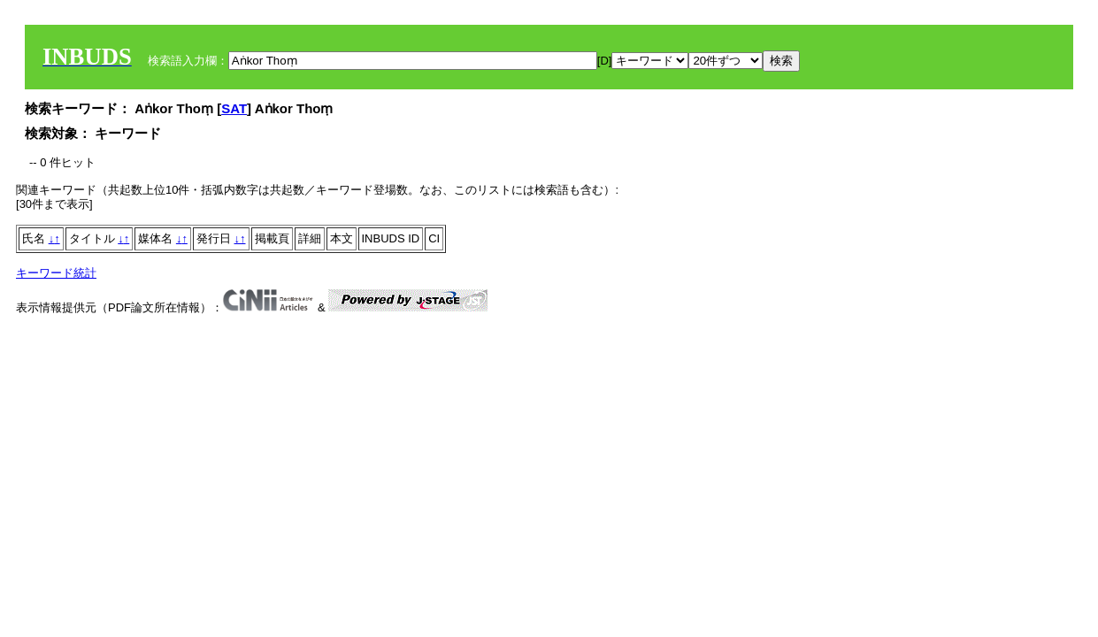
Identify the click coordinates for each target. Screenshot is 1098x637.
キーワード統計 (56, 273)
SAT (234, 108)
